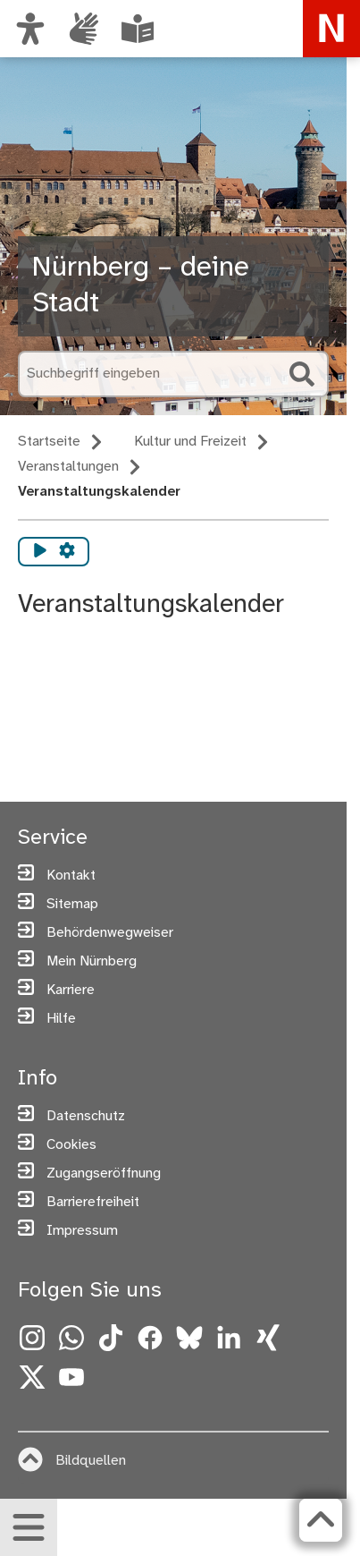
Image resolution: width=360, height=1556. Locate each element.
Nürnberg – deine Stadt (140, 286)
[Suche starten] (302, 374)
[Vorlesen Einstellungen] (67, 551)
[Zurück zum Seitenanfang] (320, 1520)
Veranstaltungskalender (99, 491)
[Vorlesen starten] (40, 551)
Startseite (49, 441)
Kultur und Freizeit (190, 441)
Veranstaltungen (68, 466)
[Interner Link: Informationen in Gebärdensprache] (84, 28)
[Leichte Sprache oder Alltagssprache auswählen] (137, 28)
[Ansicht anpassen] (30, 28)
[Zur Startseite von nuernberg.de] (331, 28)
